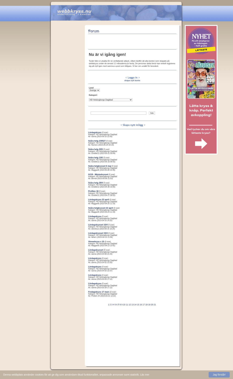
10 (124, 304)
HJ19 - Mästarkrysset (98, 174)
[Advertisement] (67, 79)
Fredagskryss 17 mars (98, 292)
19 (149, 304)
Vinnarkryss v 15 (96, 241)
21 (155, 304)
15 (138, 304)
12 (130, 304)
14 (135, 304)
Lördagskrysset (95, 250)
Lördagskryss (94, 132)
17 (144, 304)
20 (152, 304)
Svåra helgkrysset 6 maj (99, 166)
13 (132, 304)
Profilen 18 (93, 191)
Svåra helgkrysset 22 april (100, 208)
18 (146, 304)
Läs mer (144, 374)
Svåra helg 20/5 (95, 149)
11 (127, 304)
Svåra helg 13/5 (95, 157)
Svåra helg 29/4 (95, 183)
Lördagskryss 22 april (98, 199)
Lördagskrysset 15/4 (98, 225)
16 (141, 304)
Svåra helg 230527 (97, 141)
